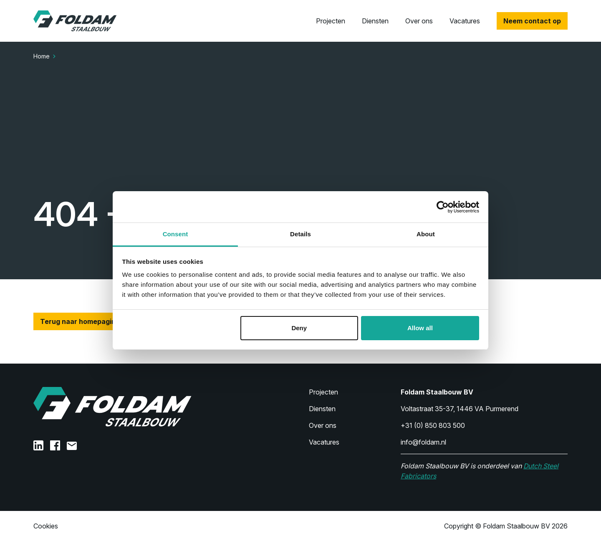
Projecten (330, 21)
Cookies (45, 526)
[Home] (75, 20)
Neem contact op (532, 21)
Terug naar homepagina (80, 321)
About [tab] (426, 234)
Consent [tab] (175, 234)
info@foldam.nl (423, 442)
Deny (299, 327)
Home (41, 56)
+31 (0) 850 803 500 (433, 425)
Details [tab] (300, 234)
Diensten (375, 21)
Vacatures (464, 21)
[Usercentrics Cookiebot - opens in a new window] (442, 207)
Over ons (419, 21)
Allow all (420, 327)
